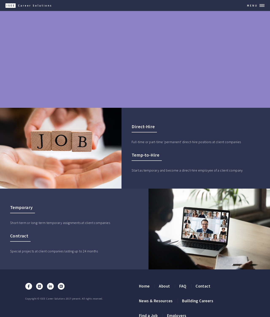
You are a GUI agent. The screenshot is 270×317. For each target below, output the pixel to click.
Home (144, 286)
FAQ (182, 286)
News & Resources (156, 300)
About (164, 286)
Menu (252, 5)
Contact (203, 286)
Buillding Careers (197, 300)
